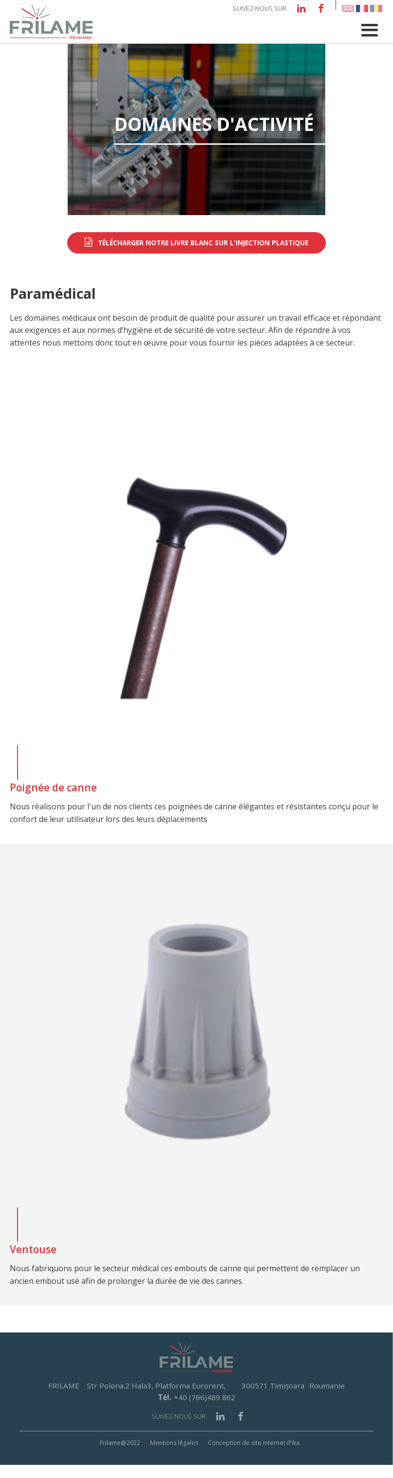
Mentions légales (174, 1456)
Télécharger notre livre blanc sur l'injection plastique (203, 256)
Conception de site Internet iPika (253, 1456)
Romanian (376, 8)
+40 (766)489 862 (204, 1411)
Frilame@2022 (120, 1456)
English (348, 8)
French (362, 8)
